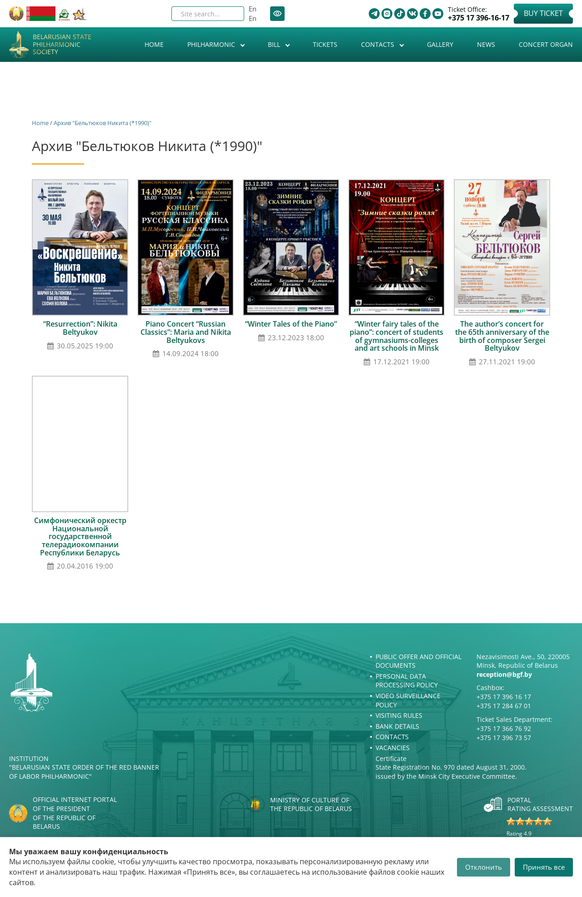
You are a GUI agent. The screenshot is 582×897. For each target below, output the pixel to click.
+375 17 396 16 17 (504, 696)
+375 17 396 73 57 (504, 737)
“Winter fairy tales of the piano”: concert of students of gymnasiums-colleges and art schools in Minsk (396, 336)
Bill (275, 44)
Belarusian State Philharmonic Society (62, 44)
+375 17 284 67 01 (504, 705)
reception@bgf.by (504, 674)
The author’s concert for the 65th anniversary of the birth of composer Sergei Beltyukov (502, 336)
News (486, 44)
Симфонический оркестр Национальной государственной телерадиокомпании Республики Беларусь (80, 536)
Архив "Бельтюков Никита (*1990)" (102, 123)
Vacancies (393, 747)
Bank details (397, 726)
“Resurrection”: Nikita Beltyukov (80, 328)
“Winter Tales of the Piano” (291, 324)
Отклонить (483, 867)
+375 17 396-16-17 (478, 18)
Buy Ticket (543, 13)
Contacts (378, 44)
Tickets (325, 44)
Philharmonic (212, 44)
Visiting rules (399, 715)
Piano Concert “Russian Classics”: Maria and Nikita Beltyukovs (185, 332)
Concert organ (546, 44)
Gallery (440, 44)
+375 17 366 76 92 (504, 728)
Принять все (544, 867)
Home (154, 44)
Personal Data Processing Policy (407, 681)
